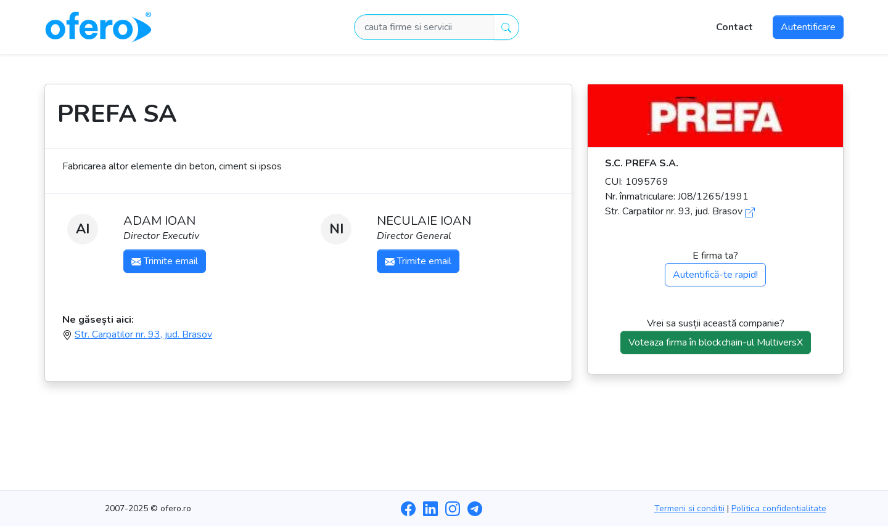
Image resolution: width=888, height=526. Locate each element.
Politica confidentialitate (778, 508)
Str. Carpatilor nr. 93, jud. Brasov (143, 334)
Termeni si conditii (689, 508)
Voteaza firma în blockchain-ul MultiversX (715, 342)
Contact (734, 27)
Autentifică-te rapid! (715, 274)
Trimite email (164, 261)
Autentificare (808, 27)
